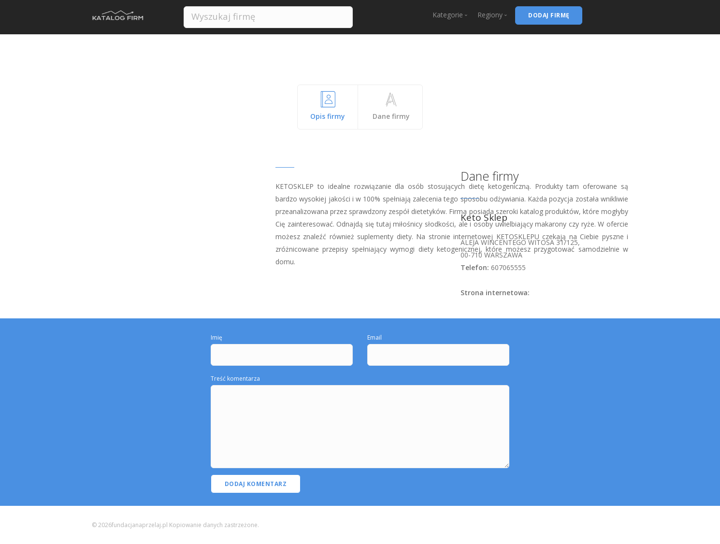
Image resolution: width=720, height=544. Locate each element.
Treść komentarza (235, 378)
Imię (216, 337)
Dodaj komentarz (256, 484)
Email (374, 337)
